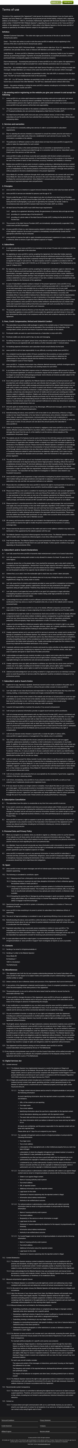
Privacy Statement (45, 1420)
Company (43, 1426)
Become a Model (45, 1431)
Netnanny (58, 1441)
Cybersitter (65, 1441)
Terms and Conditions (7, 1420)
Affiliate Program (6, 1431)
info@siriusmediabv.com (44, 1444)
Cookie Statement (6, 1426)
